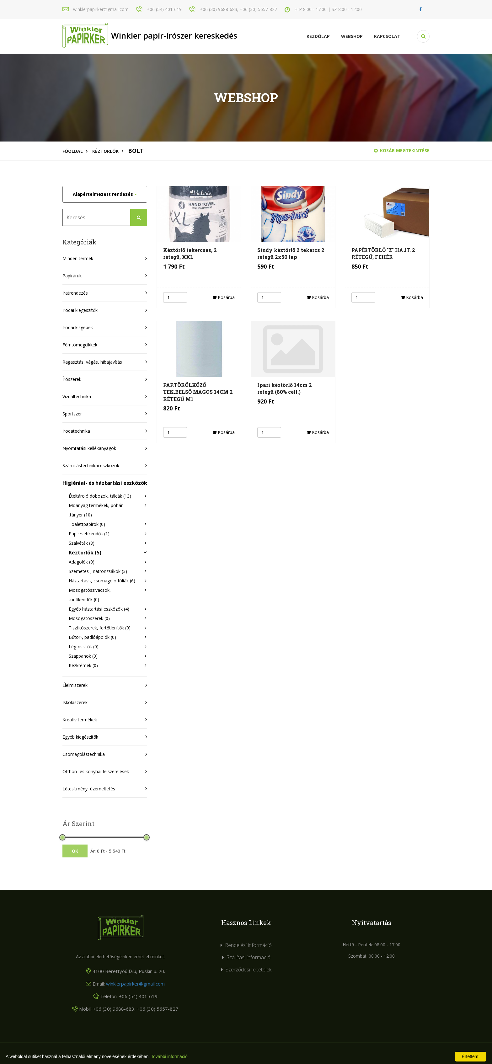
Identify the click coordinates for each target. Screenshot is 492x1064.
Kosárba (223, 297)
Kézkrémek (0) (83, 665)
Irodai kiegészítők (80, 310)
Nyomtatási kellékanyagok (89, 448)
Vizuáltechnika (76, 396)
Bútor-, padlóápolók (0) (92, 637)
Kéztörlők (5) (85, 552)
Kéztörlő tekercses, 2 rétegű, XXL (190, 253)
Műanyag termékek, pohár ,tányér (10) (96, 510)
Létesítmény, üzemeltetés (88, 789)
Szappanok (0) (83, 656)
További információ (169, 1056)
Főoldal (72, 151)
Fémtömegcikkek (79, 345)
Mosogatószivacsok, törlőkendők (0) (90, 594)
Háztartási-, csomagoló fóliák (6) (102, 581)
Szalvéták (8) (81, 543)
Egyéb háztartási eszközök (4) (99, 609)
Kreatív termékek (79, 720)
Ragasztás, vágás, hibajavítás (92, 362)
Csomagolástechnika (83, 754)
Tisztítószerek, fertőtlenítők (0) (100, 628)
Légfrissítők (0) (84, 647)
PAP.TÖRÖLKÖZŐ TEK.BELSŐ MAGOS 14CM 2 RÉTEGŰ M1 (198, 392)
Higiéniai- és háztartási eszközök (104, 482)
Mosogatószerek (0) (89, 618)
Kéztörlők (105, 151)
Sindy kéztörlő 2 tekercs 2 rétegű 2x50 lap (290, 253)
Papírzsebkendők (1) (89, 534)
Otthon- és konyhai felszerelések (95, 771)
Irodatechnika (76, 431)
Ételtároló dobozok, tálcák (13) (100, 496)
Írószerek (71, 379)
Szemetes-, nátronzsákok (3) (98, 571)
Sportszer (72, 414)
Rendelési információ (248, 945)
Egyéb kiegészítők (80, 737)
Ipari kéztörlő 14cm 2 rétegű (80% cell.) (284, 388)
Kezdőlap (318, 36)
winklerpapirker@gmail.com (135, 984)
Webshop (352, 36)
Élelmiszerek (75, 685)
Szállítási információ (248, 957)
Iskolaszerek (75, 702)
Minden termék (77, 258)
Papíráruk (72, 276)
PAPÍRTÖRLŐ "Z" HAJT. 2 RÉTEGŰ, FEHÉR (383, 253)
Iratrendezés (75, 293)
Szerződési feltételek (248, 969)
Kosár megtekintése (402, 150)
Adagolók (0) (81, 562)
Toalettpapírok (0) (87, 524)
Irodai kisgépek (77, 327)
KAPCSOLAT (387, 36)
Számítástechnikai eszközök (90, 465)
